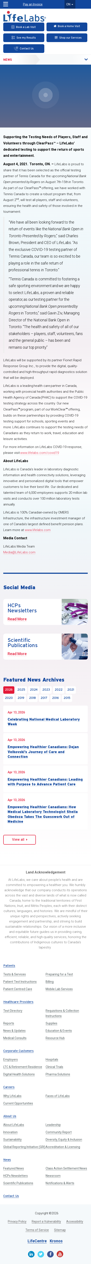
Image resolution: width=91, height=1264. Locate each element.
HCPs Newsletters (15, 1175)
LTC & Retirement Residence (22, 1067)
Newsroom (53, 1175)
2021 (70, 689)
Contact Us (11, 1196)
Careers (9, 1087)
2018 (32, 698)
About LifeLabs (13, 1125)
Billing (50, 981)
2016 (55, 698)
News (7, 59)
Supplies (51, 1023)
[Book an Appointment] (23, 27)
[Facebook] (50, 1254)
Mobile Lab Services (59, 989)
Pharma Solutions (58, 1074)
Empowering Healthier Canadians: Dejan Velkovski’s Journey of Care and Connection (43, 752)
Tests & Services (14, 974)
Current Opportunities (18, 1103)
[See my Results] (23, 37)
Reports (8, 1023)
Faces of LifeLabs (58, 1096)
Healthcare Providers (18, 1002)
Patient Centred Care (17, 989)
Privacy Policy (17, 1221)
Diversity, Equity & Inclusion (64, 1139)
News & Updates (14, 1030)
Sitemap (60, 1230)
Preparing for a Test (59, 974)
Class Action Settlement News (66, 1168)
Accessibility (74, 1221)
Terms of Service (37, 1230)
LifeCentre (37, 1241)
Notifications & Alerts (60, 1183)
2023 (46, 689)
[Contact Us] (23, 48)
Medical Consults (14, 1038)
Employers (10, 1059)
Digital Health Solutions (19, 1074)
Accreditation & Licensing (63, 1147)
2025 (21, 689)
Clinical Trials (54, 1067)
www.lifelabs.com (38, 530)
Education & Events (59, 1030)
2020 (9, 698)
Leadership (53, 1125)
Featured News (13, 1168)
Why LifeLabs (12, 1096)
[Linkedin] (31, 1254)
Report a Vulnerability (46, 1221)
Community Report (59, 1132)
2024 (34, 689)
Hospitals (52, 1059)
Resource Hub (55, 1038)
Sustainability (12, 1139)
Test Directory (12, 1010)
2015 (67, 698)
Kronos (56, 1241)
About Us (9, 1116)
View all (19, 839)
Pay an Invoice (33, 4)
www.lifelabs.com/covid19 (39, 453)
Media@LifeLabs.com (19, 552)
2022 (59, 689)
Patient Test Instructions (20, 981)
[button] (77, 60)
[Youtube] (60, 1254)
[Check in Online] (67, 27)
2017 (44, 698)
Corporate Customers (18, 1051)
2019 (21, 698)
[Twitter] (41, 1254)
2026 (9, 689)
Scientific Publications (18, 1183)
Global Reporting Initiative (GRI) (24, 1147)
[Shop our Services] (67, 37)
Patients (9, 966)
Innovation (10, 1132)
